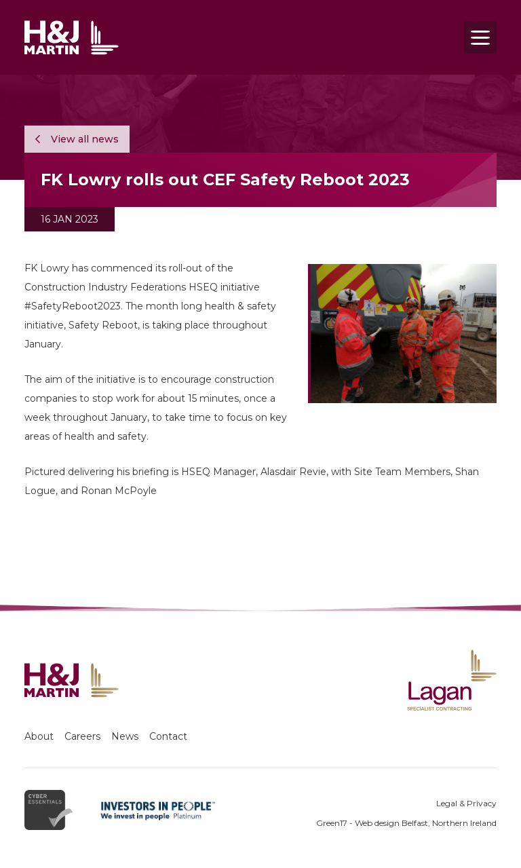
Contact (168, 736)
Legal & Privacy (466, 803)
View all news (77, 139)
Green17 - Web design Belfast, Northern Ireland (406, 823)
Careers (82, 736)
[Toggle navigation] (480, 37)
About (39, 736)
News (124, 736)
